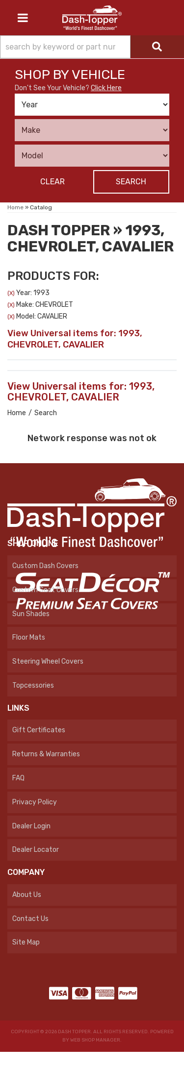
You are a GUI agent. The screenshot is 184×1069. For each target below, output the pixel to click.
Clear (52, 181)
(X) (11, 293)
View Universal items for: (74, 339)
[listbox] (92, 105)
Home (16, 413)
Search (131, 181)
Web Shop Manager (95, 1040)
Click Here (106, 88)
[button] (92, 46)
